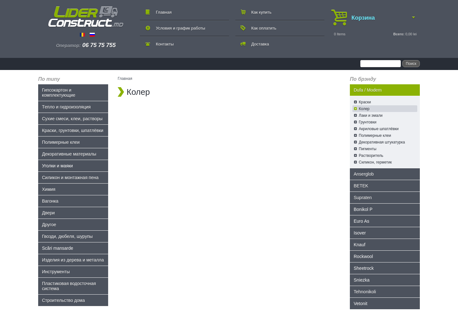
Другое (49, 224)
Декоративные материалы (69, 154)
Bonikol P (363, 209)
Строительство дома (63, 300)
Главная (163, 12)
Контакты (165, 44)
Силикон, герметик (375, 162)
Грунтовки (367, 122)
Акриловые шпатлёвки (379, 129)
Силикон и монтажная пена (70, 177)
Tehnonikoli (365, 291)
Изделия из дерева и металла (73, 259)
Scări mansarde (57, 248)
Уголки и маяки (57, 165)
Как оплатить (263, 28)
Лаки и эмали (371, 115)
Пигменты (367, 149)
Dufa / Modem (368, 90)
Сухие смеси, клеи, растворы (72, 118)
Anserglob (364, 174)
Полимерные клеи (61, 142)
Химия (48, 189)
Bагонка (50, 201)
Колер (364, 109)
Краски (365, 102)
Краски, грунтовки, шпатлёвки (72, 130)
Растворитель (371, 155)
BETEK (361, 185)
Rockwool (363, 256)
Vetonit (360, 303)
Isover (360, 232)
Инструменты (56, 271)
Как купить (261, 12)
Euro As (361, 221)
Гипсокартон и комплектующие (58, 92)
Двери (48, 212)
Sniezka (362, 280)
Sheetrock (364, 268)
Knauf (359, 244)
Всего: (398, 34)
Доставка (260, 44)
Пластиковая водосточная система (69, 286)
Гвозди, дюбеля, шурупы (67, 236)
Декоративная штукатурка (382, 142)
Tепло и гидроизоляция (66, 106)
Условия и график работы (180, 28)
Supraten (363, 197)
